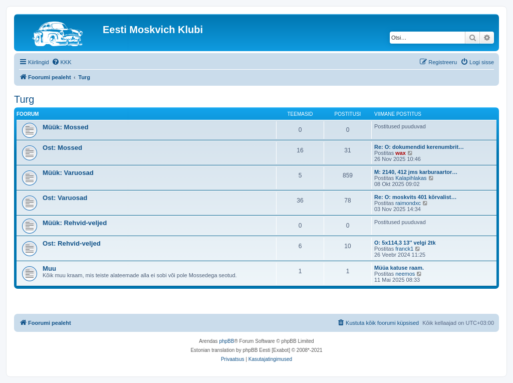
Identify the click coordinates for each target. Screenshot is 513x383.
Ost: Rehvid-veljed (72, 243)
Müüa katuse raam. (399, 268)
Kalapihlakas (410, 178)
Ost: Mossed (62, 147)
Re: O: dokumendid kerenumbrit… (419, 147)
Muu (49, 268)
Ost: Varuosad (65, 198)
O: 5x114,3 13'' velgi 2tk (405, 243)
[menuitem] (62, 62)
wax (400, 153)
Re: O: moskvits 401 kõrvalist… (415, 197)
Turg (24, 99)
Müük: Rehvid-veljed (75, 223)
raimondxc (408, 203)
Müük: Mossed (66, 127)
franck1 (404, 249)
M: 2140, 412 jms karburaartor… (415, 172)
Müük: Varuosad (68, 172)
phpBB (226, 341)
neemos (405, 274)
